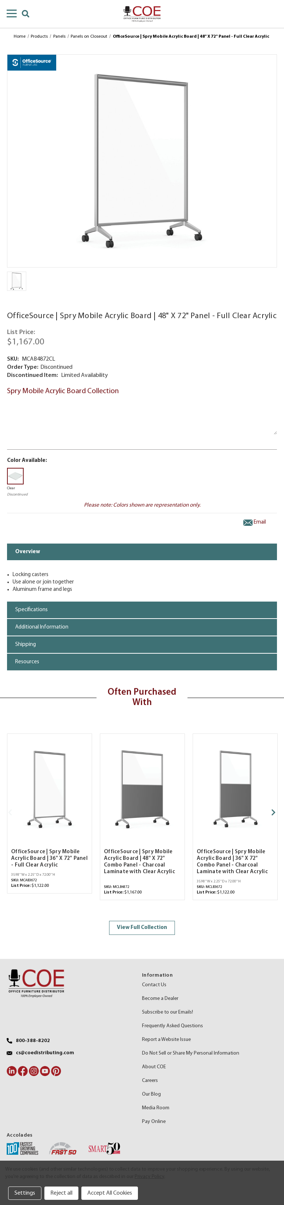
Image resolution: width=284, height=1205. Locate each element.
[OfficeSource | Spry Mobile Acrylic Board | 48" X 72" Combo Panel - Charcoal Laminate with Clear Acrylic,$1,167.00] (142, 789)
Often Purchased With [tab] (142, 697)
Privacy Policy (149, 1177)
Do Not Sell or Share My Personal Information (190, 1053)
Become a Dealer (160, 998)
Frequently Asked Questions (172, 1026)
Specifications (31, 610)
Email (254, 523)
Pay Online (154, 1121)
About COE (154, 1067)
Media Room (155, 1108)
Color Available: (27, 460)
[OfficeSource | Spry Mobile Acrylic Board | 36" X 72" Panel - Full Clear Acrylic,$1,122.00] (50, 789)
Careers (150, 1080)
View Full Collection (142, 927)
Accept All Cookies (109, 1193)
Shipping (25, 644)
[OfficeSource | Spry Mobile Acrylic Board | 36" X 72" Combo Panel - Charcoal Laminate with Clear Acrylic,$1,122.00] (235, 789)
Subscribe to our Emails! (167, 1012)
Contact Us (154, 985)
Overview (27, 552)
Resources (27, 662)
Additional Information (41, 627)
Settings (24, 1193)
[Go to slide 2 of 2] (14, 812)
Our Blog (151, 1094)
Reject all (61, 1193)
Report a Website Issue (166, 1039)
